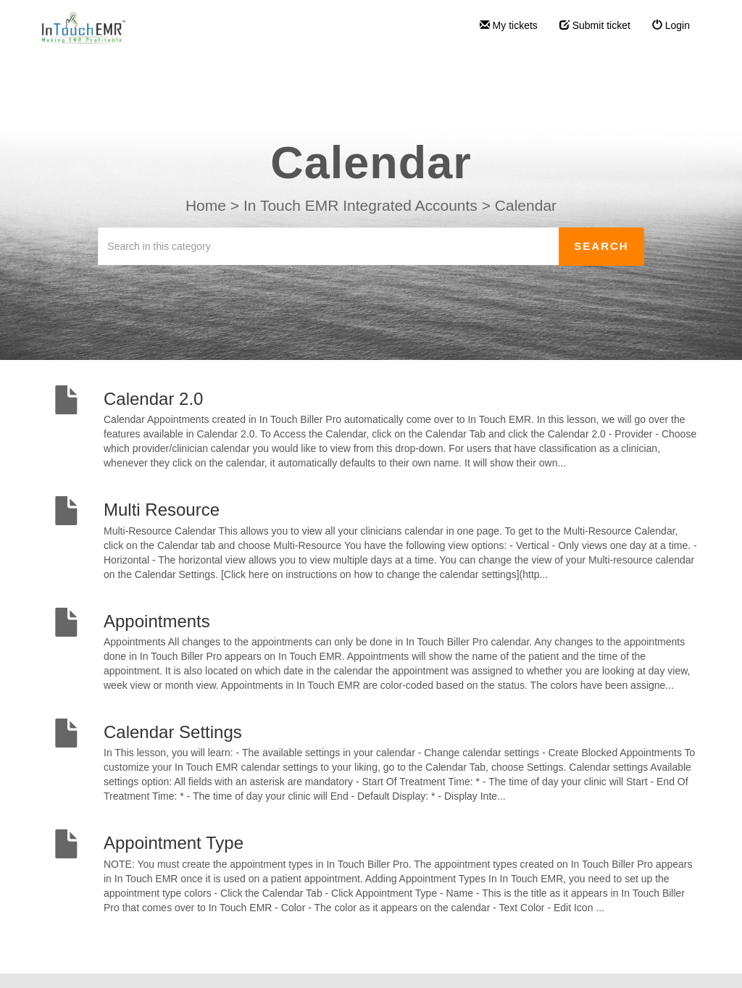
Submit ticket (594, 25)
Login (671, 25)
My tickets (509, 25)
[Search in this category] (328, 246)
